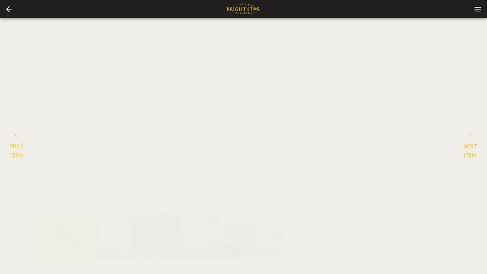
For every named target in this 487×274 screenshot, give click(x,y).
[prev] (39, 117)
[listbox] (157, 117)
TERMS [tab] (389, 98)
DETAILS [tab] (303, 98)
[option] (157, 117)
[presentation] (243, 9)
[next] (276, 117)
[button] (9, 9)
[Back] (9, 9)
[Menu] (478, 9)
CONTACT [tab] (346, 98)
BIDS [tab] (432, 98)
